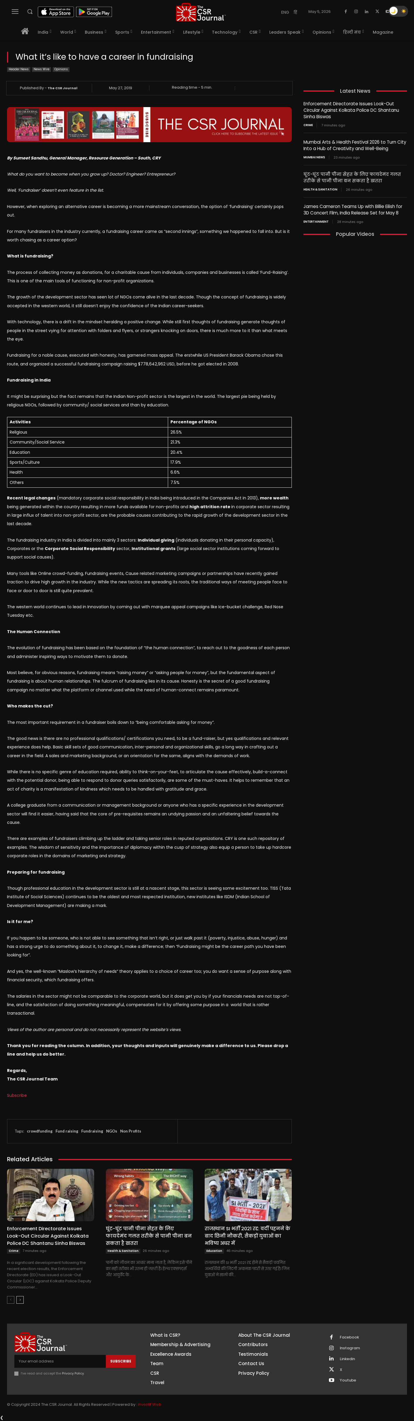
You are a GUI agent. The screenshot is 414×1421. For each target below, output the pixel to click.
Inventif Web (149, 1405)
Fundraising (92, 1131)
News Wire (41, 69)
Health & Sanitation (123, 1251)
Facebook (349, 1337)
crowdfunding (40, 1131)
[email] (60, 1361)
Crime (13, 1251)
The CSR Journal (62, 88)
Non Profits (130, 1131)
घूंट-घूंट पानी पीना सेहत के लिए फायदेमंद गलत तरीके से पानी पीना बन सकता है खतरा (149, 1236)
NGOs (111, 1131)
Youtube (348, 1380)
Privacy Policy (73, 1373)
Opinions (61, 69)
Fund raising (67, 1131)
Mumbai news (314, 156)
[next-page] (20, 1300)
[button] (30, 11)
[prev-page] (10, 1300)
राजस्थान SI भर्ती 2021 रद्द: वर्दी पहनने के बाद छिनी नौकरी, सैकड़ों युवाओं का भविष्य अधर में (247, 1236)
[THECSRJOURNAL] (201, 12)
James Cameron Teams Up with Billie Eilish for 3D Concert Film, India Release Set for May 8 (352, 208)
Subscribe (17, 1095)
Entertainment (316, 219)
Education (214, 1251)
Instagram (350, 1348)
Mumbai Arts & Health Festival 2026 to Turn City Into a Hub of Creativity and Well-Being (354, 144)
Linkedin (347, 1359)
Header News (18, 69)
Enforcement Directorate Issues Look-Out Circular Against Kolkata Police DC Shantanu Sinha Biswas (48, 1236)
